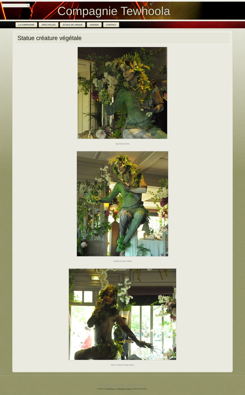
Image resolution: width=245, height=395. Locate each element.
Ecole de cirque (72, 25)
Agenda (94, 25)
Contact (111, 25)
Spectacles (48, 25)
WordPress (110, 389)
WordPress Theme (125, 389)
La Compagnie (26, 25)
